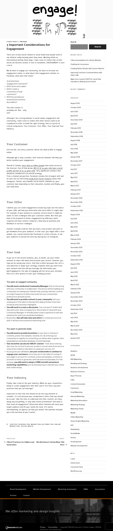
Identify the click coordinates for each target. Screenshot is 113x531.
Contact (26, 495)
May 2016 (74, 227)
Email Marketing (76, 392)
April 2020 (74, 116)
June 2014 (74, 317)
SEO (72, 425)
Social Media (27, 447)
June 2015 (74, 272)
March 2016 (75, 235)
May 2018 (74, 153)
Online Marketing (77, 417)
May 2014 (74, 321)
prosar (23, 41)
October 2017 (76, 165)
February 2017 (76, 190)
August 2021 (75, 103)
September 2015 (77, 260)
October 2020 (76, 107)
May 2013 (74, 334)
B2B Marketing (76, 359)
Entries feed (75, 463)
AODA (73, 355)
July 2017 (74, 169)
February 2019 (76, 128)
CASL (73, 380)
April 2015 (74, 280)
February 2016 (76, 239)
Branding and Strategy (79, 363)
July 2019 (74, 124)
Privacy (42, 527)
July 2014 (74, 313)
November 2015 (76, 252)
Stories (73, 437)
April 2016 (74, 231)
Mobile (73, 413)
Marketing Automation (42, 445)
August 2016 (75, 214)
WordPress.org (76, 471)
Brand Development (18, 489)
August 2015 (75, 264)
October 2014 (76, 305)
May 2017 (74, 177)
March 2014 (75, 326)
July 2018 (74, 144)
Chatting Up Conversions (80, 64)
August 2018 (75, 140)
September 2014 (77, 309)
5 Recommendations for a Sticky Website (86, 60)
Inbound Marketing (77, 396)
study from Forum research (40, 181)
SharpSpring (75, 429)
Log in (73, 459)
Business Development (79, 367)
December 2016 (76, 198)
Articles (13, 495)
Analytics (74, 351)
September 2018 (77, 136)
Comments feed (77, 467)
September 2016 (77, 210)
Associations (100, 489)
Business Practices (78, 372)
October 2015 (76, 256)
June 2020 (74, 111)
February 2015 (76, 289)
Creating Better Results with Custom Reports (87, 68)
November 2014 (76, 301)
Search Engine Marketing (80, 421)
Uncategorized (76, 442)
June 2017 (74, 173)
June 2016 (74, 223)
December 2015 (76, 247)
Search (73, 42)
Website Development (79, 446)
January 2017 (75, 194)
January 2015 (75, 293)
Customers (75, 388)
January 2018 (75, 157)
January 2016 (75, 243)
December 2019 (76, 120)
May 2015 (74, 276)
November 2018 (76, 132)
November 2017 (76, 161)
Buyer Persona (76, 376)
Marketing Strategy (78, 405)
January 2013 (75, 338)
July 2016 (74, 219)
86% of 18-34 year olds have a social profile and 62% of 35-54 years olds (49, 171)
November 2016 (76, 202)
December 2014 (76, 297)
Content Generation (20, 445)
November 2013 (76, 330)
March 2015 (75, 284)
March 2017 (75, 186)
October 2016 (76, 206)
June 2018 (74, 149)
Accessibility (52, 527)
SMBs (85, 489)
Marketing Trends (77, 409)
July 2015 (74, 268)
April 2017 (74, 182)
